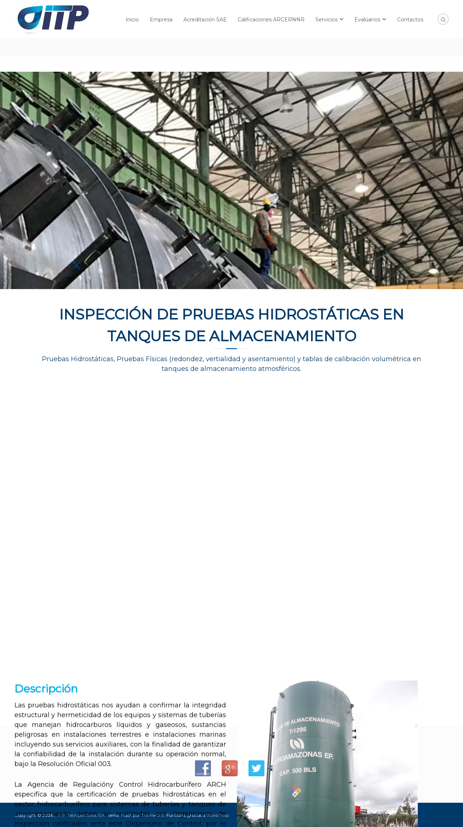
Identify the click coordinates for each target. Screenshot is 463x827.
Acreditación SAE (205, 19)
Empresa (161, 19)
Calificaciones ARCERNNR (271, 19)
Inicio (132, 19)
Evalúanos (367, 19)
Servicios (326, 19)
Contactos (410, 19)
